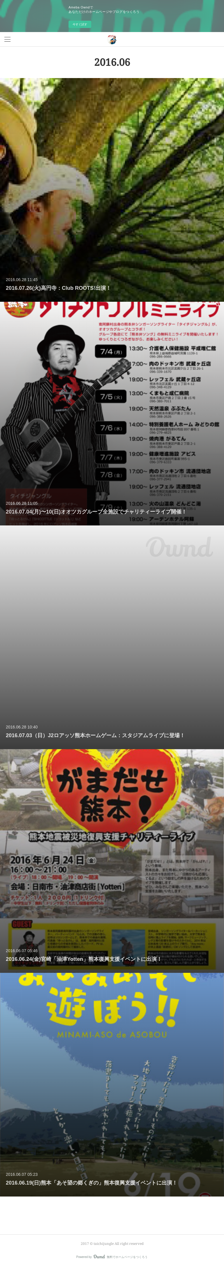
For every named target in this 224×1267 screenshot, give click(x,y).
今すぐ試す (80, 24)
